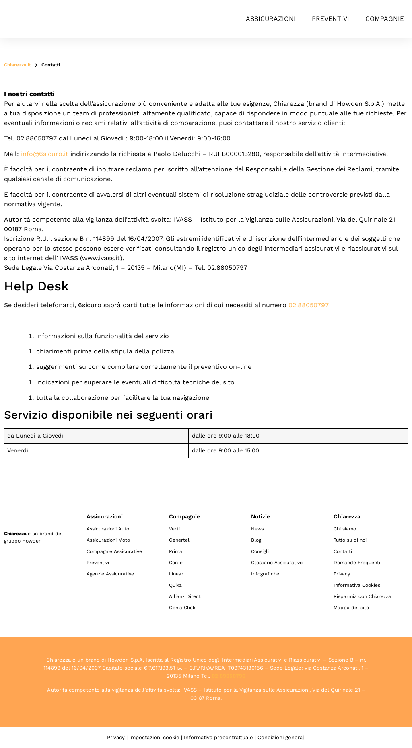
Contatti (343, 551)
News (257, 529)
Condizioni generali (281, 737)
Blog (256, 540)
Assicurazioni (271, 19)
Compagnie (384, 19)
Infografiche (265, 574)
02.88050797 (308, 305)
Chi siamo (345, 529)
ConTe (176, 562)
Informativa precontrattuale (218, 737)
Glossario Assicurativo (277, 562)
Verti (174, 529)
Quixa (175, 585)
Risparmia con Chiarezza (362, 596)
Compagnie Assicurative (114, 551)
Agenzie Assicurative (110, 574)
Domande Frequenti (357, 562)
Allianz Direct (185, 596)
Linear (176, 574)
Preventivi (330, 19)
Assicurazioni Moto (108, 540)
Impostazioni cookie (154, 737)
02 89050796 (228, 676)
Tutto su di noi (350, 540)
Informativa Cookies (357, 585)
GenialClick (182, 607)
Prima (175, 551)
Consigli (260, 551)
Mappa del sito (351, 607)
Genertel (179, 540)
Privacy (342, 574)
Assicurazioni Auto (108, 529)
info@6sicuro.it (44, 154)
